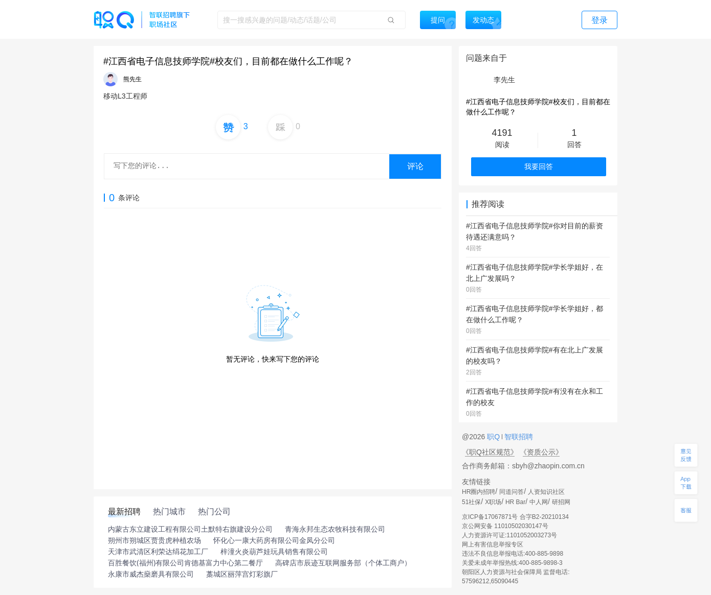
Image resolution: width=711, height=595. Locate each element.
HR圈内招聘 (478, 491)
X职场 (493, 502)
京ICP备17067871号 (490, 516)
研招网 (561, 502)
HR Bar (515, 502)
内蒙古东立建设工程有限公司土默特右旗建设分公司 (190, 529)
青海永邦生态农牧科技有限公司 (335, 529)
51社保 (471, 502)
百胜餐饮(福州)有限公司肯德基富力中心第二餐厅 (185, 562)
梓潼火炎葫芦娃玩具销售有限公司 (274, 551)
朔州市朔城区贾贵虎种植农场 (154, 540)
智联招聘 (517, 437)
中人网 (538, 502)
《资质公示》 (541, 452)
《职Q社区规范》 (490, 452)
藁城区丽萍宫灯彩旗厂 (242, 574)
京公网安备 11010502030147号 (505, 526)
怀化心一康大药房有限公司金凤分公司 (274, 540)
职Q (494, 437)
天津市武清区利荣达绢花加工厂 (158, 551)
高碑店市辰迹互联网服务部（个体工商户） (343, 562)
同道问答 (511, 491)
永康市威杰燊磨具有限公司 (151, 574)
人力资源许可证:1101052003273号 (509, 535)
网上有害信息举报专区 (492, 544)
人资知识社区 (546, 491)
